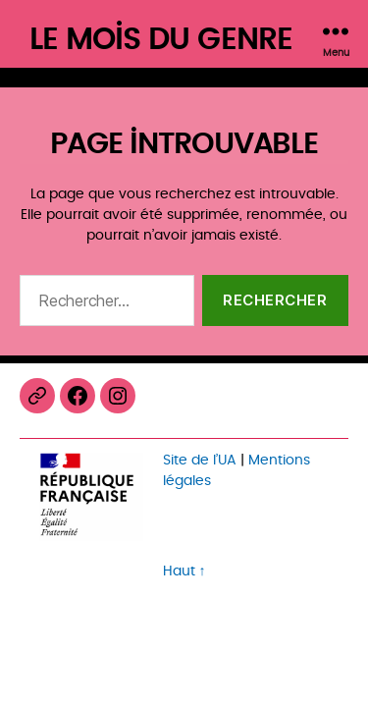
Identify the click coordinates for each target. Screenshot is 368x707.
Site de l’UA (200, 460)
